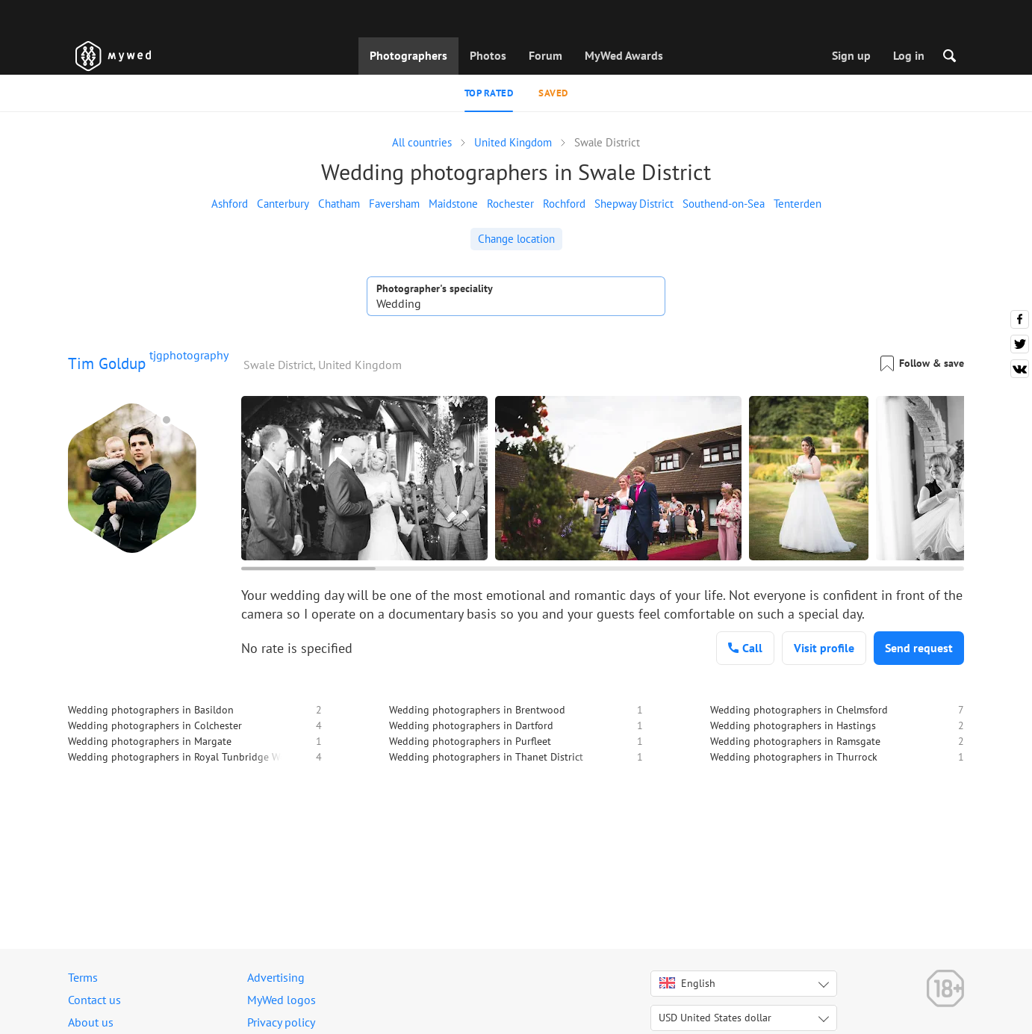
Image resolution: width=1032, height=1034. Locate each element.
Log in (908, 55)
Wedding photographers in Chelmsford (799, 709)
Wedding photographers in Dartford (471, 725)
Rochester (510, 203)
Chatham (339, 203)
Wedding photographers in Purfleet (470, 741)
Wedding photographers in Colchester (155, 725)
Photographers (408, 55)
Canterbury (283, 203)
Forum (545, 55)
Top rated (489, 93)
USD (715, 1017)
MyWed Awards (624, 55)
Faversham (394, 203)
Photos (488, 55)
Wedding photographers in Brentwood (477, 709)
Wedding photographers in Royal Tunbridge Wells (182, 757)
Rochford (564, 203)
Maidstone (453, 203)
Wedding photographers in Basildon (151, 709)
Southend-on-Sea (724, 203)
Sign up (851, 55)
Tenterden (797, 203)
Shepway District (634, 203)
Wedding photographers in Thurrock (793, 757)
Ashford (229, 203)
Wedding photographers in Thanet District (486, 757)
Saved (553, 93)
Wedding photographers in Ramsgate (795, 741)
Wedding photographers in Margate (149, 741)
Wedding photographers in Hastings (793, 725)
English (687, 983)
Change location (516, 239)
